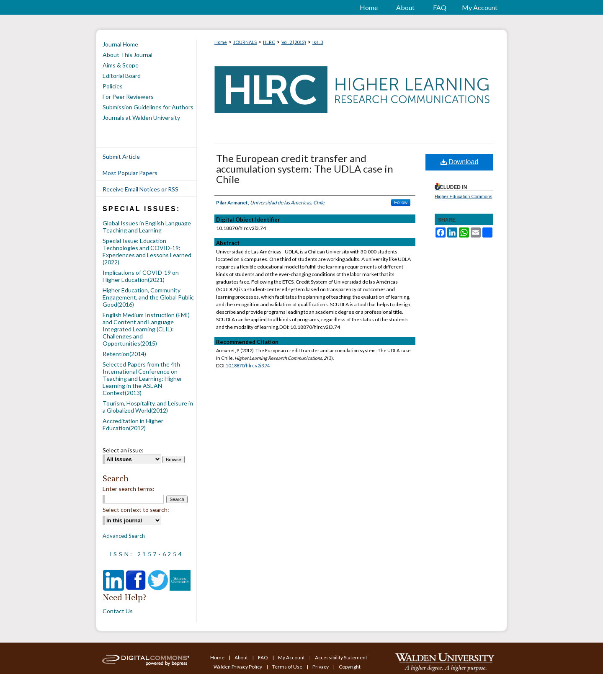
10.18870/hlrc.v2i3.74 (248, 365)
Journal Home (120, 44)
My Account (292, 657)
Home (220, 42)
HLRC (269, 42)
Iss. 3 (317, 42)
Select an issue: (123, 450)
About (241, 657)
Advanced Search (124, 535)
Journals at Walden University (141, 117)
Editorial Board (122, 75)
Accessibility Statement (341, 657)
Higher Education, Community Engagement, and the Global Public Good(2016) (148, 297)
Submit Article (121, 156)
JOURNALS (245, 42)
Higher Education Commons (463, 196)
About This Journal (127, 54)
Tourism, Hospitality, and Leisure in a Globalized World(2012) (148, 407)
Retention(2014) (124, 353)
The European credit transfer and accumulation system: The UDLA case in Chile (304, 168)
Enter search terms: (129, 488)
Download (460, 161)
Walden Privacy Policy (238, 667)
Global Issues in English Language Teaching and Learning (147, 227)
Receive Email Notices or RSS (140, 189)
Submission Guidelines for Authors (148, 107)
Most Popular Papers (130, 172)
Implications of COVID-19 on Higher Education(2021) (141, 276)
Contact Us (118, 611)
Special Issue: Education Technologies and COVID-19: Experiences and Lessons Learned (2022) (147, 251)
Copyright (350, 667)
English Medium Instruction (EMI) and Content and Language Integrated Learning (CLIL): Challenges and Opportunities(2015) (146, 329)
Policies (113, 86)
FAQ (263, 657)
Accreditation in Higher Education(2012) (133, 424)
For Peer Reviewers (128, 96)
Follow (400, 202)
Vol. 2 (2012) (293, 42)
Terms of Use (287, 667)
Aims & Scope (121, 65)
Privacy (321, 667)
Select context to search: (136, 509)
